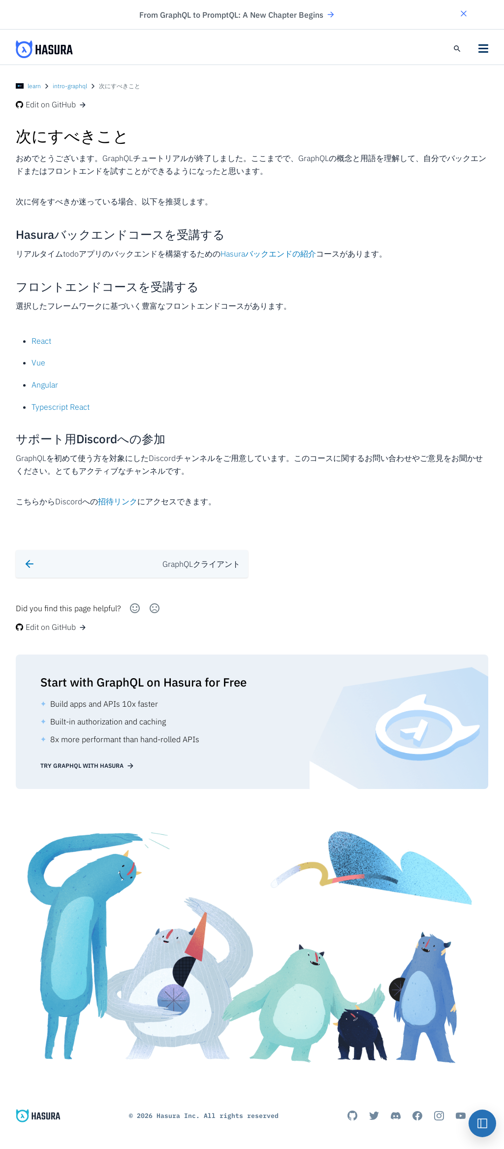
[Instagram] (439, 1115)
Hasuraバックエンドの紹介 (268, 254)
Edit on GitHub (51, 104)
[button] (464, 14)
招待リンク (117, 501)
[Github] (352, 1115)
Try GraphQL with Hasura (87, 766)
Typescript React (61, 407)
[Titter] (374, 1115)
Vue (38, 362)
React (41, 341)
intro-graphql (70, 86)
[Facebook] (417, 1115)
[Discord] (396, 1115)
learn (34, 86)
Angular (45, 385)
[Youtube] (461, 1115)
